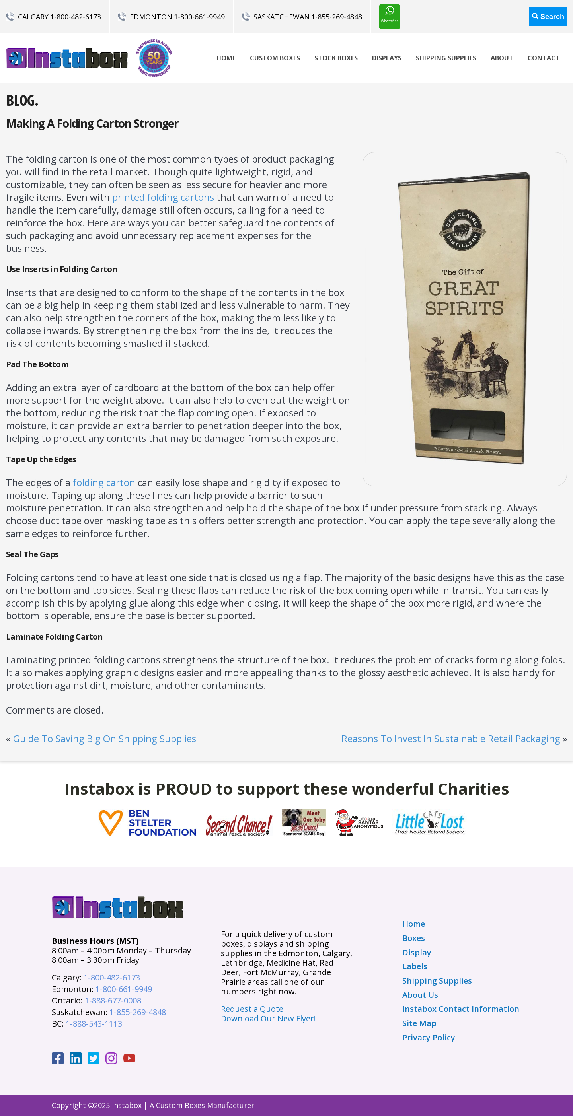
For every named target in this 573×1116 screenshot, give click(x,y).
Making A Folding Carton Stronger (92, 123)
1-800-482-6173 (75, 16)
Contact (544, 58)
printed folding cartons (163, 197)
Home (226, 58)
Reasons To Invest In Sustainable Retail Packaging (450, 738)
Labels (414, 966)
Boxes (413, 938)
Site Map (419, 1023)
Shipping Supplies (446, 58)
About (502, 58)
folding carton (104, 482)
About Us (420, 995)
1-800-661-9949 (199, 16)
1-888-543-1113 (94, 1023)
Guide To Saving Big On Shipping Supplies (104, 738)
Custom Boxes (275, 58)
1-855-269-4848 (336, 16)
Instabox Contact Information (460, 1009)
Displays (386, 58)
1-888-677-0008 (113, 1000)
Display (416, 952)
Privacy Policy (428, 1037)
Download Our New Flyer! (268, 1018)
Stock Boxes (336, 58)
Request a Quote (252, 1008)
